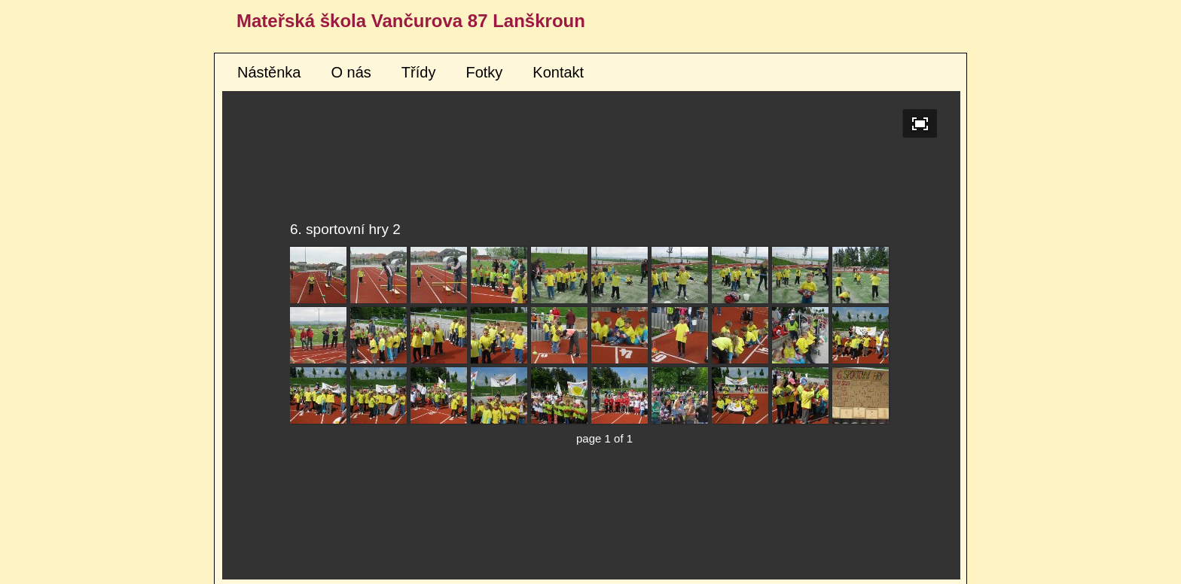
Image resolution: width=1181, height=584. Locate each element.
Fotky (483, 72)
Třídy (418, 72)
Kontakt (558, 72)
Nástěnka (269, 72)
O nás (351, 72)
